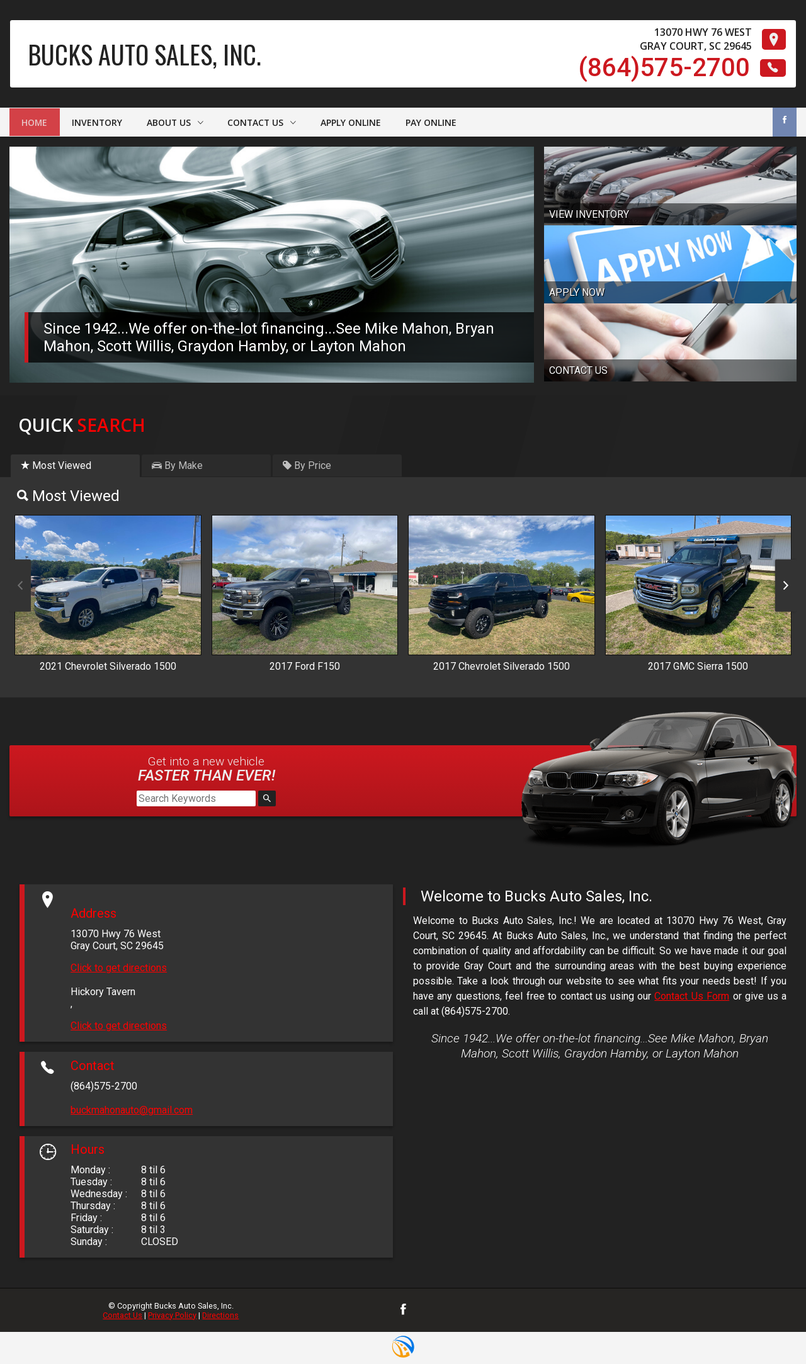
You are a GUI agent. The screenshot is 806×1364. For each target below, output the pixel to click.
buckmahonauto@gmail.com (132, 1110)
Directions (220, 1315)
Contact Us (122, 1315)
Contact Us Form (691, 996)
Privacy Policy (172, 1315)
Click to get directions (119, 968)
